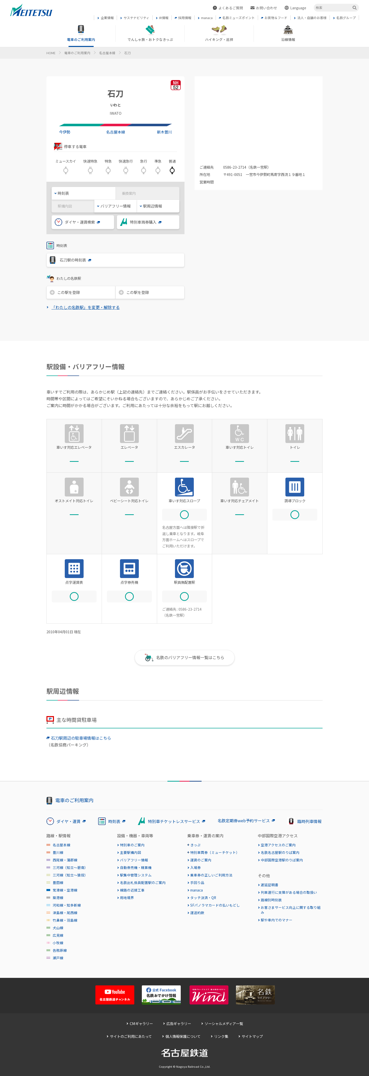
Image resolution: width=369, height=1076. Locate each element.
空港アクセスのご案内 (278, 844)
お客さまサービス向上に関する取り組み (291, 910)
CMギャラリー (141, 1023)
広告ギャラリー (178, 1023)
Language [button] (298, 7)
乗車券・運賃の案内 (205, 836)
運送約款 (197, 912)
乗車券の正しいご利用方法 (211, 874)
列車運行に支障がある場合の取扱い (289, 892)
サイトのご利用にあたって (131, 1036)
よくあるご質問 (230, 7)
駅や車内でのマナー (276, 919)
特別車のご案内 (132, 844)
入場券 (195, 867)
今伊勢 (64, 132)
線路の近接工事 (132, 890)
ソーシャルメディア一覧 (224, 1023)
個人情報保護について (183, 1036)
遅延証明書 (269, 884)
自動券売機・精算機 (136, 867)
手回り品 (197, 882)
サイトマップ (252, 1036)
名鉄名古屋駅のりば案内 (280, 852)
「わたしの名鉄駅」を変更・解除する (85, 307)
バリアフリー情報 (134, 859)
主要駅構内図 (130, 852)
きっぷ (195, 844)
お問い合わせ (266, 7)
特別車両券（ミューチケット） (214, 852)
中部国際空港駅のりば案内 (282, 859)
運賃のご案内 (200, 859)
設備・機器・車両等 (135, 836)
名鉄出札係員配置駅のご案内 (143, 882)
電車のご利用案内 (77, 52)
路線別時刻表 (271, 899)
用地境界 (127, 897)
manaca (196, 890)
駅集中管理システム (136, 874)
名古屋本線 (107, 52)
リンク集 (221, 1036)
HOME (50, 52)
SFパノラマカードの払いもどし (215, 905)
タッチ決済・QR (203, 897)
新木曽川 (164, 132)
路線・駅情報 (58, 836)
